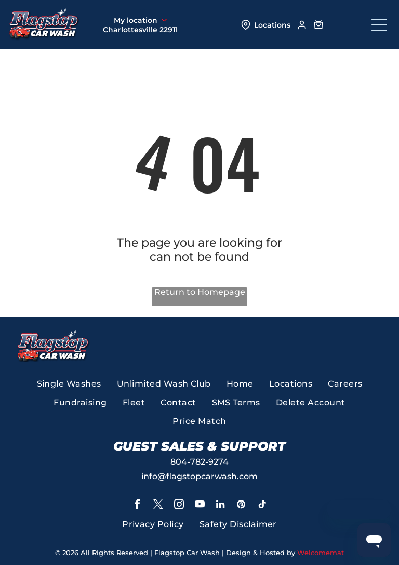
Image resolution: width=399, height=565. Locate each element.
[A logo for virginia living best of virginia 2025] (209, 345)
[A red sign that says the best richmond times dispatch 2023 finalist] (278, 345)
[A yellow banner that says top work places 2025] (348, 345)
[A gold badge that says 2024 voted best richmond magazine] (140, 345)
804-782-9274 (199, 462)
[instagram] (178, 506)
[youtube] (199, 506)
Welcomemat (320, 552)
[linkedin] (220, 506)
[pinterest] (241, 506)
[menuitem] (69, 384)
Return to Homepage (199, 292)
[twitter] (158, 506)
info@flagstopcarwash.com (199, 476)
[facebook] (137, 506)
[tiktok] (262, 506)
